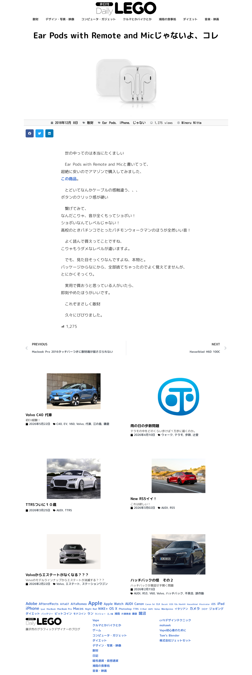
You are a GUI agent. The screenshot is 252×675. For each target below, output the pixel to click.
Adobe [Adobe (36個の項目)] (31, 603)
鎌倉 (106, 424)
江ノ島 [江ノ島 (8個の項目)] (110, 613)
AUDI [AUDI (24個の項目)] (129, 603)
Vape (95, 620)
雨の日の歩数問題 (144, 425)
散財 (35, 19)
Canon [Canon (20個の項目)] (139, 604)
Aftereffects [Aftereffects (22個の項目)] (48, 603)
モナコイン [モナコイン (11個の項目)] (79, 613)
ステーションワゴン (95, 584)
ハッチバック (174, 593)
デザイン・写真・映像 (60, 19)
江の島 (97, 424)
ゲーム (96, 630)
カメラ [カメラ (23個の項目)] (195, 608)
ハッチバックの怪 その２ (151, 580)
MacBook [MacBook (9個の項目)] (51, 609)
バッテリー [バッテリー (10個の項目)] (47, 613)
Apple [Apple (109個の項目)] (95, 603)
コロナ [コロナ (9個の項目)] (204, 609)
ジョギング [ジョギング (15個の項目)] (216, 609)
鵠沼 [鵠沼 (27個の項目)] (142, 613)
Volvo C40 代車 (39, 414)
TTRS (68, 510)
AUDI (59, 510)
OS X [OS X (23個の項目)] (113, 608)
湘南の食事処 (167, 19)
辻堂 (195, 435)
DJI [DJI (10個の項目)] (158, 604)
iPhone (124, 122)
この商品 (69, 178)
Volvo (80, 424)
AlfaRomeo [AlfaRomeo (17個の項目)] (79, 604)
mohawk (165, 625)
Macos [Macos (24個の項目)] (78, 608)
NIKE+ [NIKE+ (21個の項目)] (103, 608)
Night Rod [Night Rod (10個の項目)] (91, 609)
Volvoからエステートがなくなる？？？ (57, 574)
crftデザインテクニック (175, 620)
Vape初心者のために (173, 630)
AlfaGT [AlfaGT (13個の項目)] (64, 604)
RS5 (172, 508)
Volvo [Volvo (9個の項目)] (157, 609)
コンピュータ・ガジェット (98, 19)
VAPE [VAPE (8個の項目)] (150, 609)
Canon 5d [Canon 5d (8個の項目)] (150, 604)
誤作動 (199, 593)
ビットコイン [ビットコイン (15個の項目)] (63, 614)
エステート (73, 584)
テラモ (179, 435)
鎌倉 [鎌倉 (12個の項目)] (134, 614)
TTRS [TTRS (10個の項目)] (136, 609)
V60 (72, 424)
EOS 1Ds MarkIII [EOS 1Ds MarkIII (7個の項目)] (177, 604)
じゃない (139, 122)
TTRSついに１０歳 (41, 504)
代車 (88, 424)
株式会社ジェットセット (175, 640)
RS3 (145, 593)
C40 (59, 424)
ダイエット (190, 19)
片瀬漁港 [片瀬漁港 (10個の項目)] (126, 613)
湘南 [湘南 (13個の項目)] (117, 614)
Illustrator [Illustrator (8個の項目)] (204, 604)
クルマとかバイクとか (137, 19)
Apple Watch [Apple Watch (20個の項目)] (113, 604)
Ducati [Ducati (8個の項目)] (164, 604)
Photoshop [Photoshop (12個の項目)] (125, 609)
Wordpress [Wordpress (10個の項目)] (167, 609)
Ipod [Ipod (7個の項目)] (43, 609)
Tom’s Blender (170, 635)
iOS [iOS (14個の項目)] (213, 604)
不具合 (189, 593)
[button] (30, 133)
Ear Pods (109, 122)
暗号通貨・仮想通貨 (105, 661)
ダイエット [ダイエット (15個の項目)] (33, 614)
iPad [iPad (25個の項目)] (221, 603)
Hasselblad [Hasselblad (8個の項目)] (192, 604)
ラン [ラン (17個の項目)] (90, 613)
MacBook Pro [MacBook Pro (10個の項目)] (64, 609)
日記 (95, 656)
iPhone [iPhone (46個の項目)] (32, 608)
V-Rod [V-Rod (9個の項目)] (143, 609)
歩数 (188, 435)
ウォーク (167, 435)
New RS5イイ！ (143, 498)
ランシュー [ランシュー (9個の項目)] (100, 613)
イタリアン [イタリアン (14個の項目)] (181, 609)
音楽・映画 (212, 19)
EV (65, 424)
